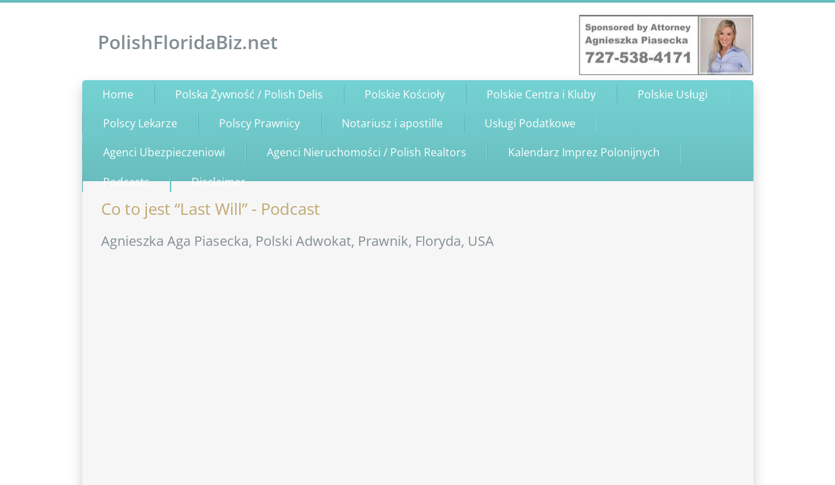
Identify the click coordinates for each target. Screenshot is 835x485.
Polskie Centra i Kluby (541, 94)
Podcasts (126, 181)
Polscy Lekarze (140, 123)
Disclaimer (218, 181)
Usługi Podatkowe (530, 123)
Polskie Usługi (673, 94)
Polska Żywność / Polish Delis (249, 94)
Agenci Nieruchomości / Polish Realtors (366, 152)
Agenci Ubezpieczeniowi (164, 152)
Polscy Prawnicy (259, 123)
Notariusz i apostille (392, 123)
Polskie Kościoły (405, 94)
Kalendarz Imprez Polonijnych (584, 152)
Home (117, 94)
